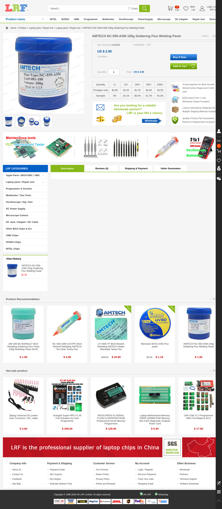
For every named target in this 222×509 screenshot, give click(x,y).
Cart (177, 10)
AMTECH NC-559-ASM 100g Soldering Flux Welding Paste (32, 268)
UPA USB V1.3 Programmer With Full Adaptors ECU (198, 417)
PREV (205, 36)
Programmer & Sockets (19, 188)
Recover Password (147, 474)
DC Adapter (181, 19)
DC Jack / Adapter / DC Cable (22, 222)
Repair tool (198, 19)
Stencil (213, 19)
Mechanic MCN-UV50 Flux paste (155, 345)
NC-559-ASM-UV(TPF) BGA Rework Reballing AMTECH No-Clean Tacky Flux (67, 346)
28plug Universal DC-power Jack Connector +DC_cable (23, 417)
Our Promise (102, 469)
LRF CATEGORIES (17, 168)
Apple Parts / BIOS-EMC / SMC (23, 175)
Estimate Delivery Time (61, 483)
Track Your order (146, 479)
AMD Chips (12, 235)
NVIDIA (65, 19)
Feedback (17, 479)
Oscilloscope (126, 19)
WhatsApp (163, 494)
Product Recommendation (23, 299)
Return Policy (102, 474)
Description (67, 168)
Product (22, 28)
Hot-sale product (16, 370)
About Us (16, 469)
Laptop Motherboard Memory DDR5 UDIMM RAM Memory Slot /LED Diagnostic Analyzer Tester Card (154, 419)
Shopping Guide (145, 483)
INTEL (53, 19)
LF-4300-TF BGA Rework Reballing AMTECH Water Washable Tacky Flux (111, 346)
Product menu (15, 19)
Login (209, 7)
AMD (76, 19)
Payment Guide (57, 469)
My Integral (55, 479)
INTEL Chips (13, 248)
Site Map (16, 483)
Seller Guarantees (171, 168)
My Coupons (56, 474)
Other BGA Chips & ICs (19, 228)
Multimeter (108, 19)
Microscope (163, 19)
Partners (184, 474)
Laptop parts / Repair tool (41, 28)
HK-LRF (147, 494)
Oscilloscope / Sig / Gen (19, 202)
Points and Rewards (105, 483)
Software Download (189, 483)
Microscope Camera (17, 215)
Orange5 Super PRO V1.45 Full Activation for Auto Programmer (67, 418)
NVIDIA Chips (13, 242)
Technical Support (188, 479)
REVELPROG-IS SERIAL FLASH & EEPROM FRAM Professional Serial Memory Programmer (111, 419)
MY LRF (214, 9)
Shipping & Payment (136, 168)
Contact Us (17, 474)
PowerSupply (145, 19)
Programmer (91, 19)
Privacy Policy (103, 479)
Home (13, 28)
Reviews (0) (101, 168)
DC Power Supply (15, 208)
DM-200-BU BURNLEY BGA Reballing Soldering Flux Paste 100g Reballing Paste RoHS (23, 346)
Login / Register (145, 469)
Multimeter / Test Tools (18, 195)
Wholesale (151, 120)
